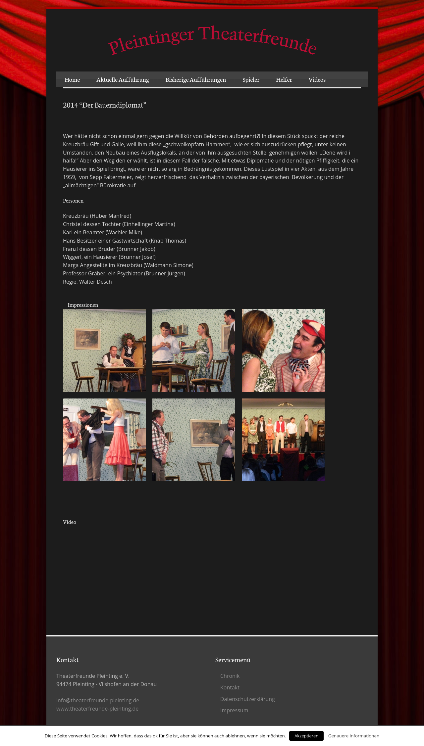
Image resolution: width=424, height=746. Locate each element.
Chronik (229, 675)
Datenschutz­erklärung (247, 699)
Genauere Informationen (353, 736)
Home (72, 79)
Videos (317, 79)
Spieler (250, 79)
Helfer (284, 79)
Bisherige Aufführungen (196, 79)
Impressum (234, 710)
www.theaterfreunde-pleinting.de (97, 708)
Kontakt (229, 687)
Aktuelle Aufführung (122, 79)
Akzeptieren (306, 736)
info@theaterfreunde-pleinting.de (97, 700)
